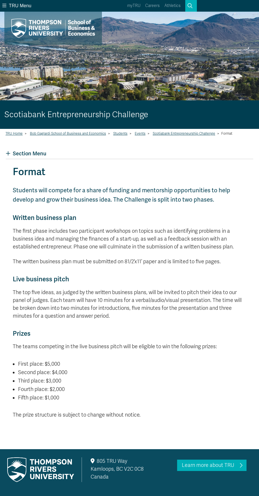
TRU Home (14, 133)
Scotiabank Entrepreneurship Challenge (184, 133)
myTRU (134, 5)
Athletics (172, 5)
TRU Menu (16, 5)
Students (120, 133)
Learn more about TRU (208, 465)
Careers (152, 5)
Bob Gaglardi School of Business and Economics (68, 133)
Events (140, 133)
